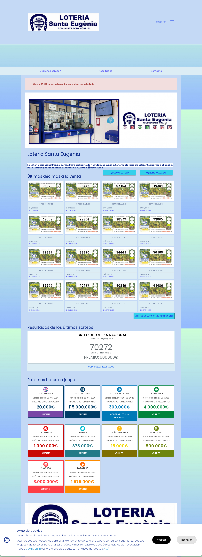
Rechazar (186, 539)
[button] (36, 124)
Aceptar (161, 539)
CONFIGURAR (33, 548)
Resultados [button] (105, 71)
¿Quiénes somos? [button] (50, 71)
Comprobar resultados (101, 366)
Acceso (161, 22)
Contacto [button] (156, 71)
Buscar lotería (119, 172)
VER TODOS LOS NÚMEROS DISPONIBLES (154, 315)
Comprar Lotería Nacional (119, 416)
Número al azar (156, 172)
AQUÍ (106, 548)
